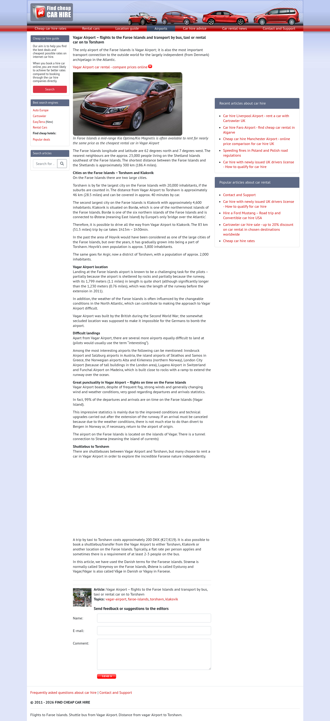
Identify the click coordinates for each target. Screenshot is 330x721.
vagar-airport (115, 599)
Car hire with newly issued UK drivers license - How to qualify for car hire (258, 164)
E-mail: (79, 630)
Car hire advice (194, 28)
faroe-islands (138, 599)
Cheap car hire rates (50, 28)
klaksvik (171, 599)
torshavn (157, 599)
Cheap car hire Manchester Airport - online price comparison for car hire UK (256, 141)
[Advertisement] (49, 244)
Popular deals (41, 140)
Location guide (127, 28)
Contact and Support (279, 28)
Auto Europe (41, 110)
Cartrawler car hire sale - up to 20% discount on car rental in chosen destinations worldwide (258, 229)
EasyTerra (39, 122)
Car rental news (234, 28)
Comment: (81, 643)
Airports (161, 28)
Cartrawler (39, 116)
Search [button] (50, 89)
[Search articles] (45, 163)
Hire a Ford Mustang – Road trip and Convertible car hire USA (252, 215)
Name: (78, 618)
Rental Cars (40, 127)
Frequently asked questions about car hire (63, 692)
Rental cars (91, 28)
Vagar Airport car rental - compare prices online (110, 67)
